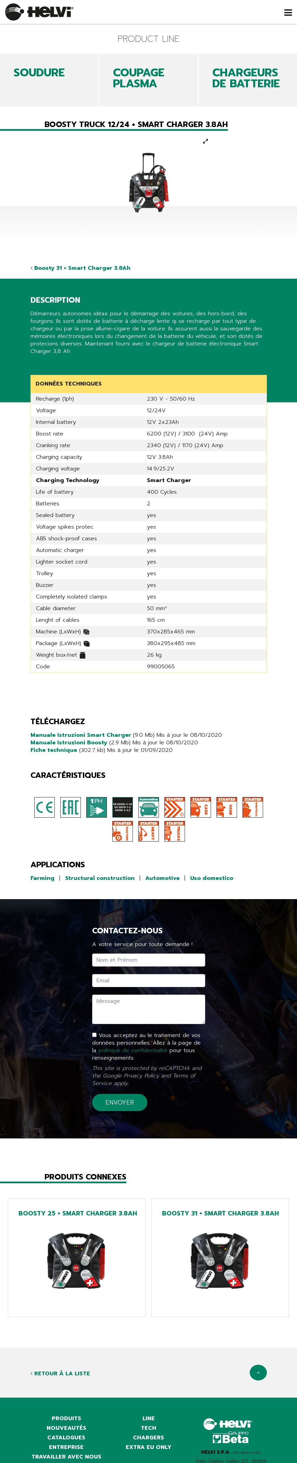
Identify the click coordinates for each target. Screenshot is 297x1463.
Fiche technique (53, 750)
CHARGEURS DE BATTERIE (246, 78)
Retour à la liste (60, 1373)
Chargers (148, 1438)
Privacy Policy (141, 1076)
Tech (148, 1428)
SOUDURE (39, 72)
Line (149, 1418)
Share (37, 364)
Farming (42, 878)
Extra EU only (149, 1447)
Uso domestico (211, 878)
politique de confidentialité (133, 1050)
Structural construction (100, 878)
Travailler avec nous (66, 1457)
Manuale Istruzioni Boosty (68, 743)
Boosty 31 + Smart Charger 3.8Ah (80, 268)
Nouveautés (66, 1428)
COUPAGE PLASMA (138, 78)
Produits (66, 1418)
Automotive (162, 878)
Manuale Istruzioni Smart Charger (81, 735)
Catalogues (66, 1438)
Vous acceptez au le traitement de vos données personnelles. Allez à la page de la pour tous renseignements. (146, 1047)
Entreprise (66, 1447)
